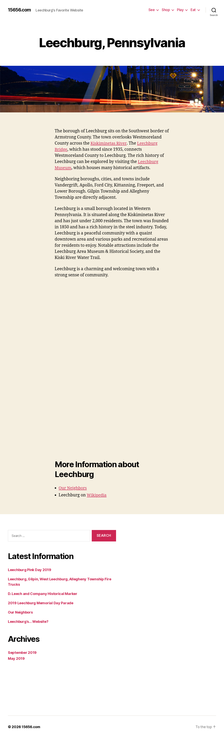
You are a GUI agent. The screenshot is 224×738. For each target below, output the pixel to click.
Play (180, 10)
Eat (193, 10)
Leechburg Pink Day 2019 (29, 570)
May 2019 (15, 658)
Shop (166, 10)
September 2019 (21, 652)
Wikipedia (97, 495)
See (152, 10)
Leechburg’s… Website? (28, 621)
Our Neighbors (73, 488)
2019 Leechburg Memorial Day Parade (39, 603)
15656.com (19, 10)
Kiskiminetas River (109, 143)
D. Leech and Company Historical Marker (41, 594)
